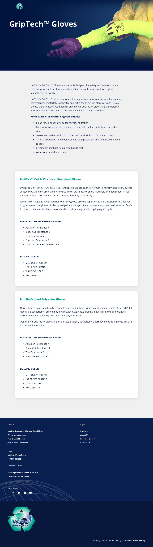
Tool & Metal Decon (16, 439)
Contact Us (85, 442)
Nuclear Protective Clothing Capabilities (25, 431)
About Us (84, 435)
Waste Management (17, 435)
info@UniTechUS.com (17, 455)
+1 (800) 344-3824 (15, 459)
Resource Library (87, 439)
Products (84, 431)
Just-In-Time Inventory (18, 442)
